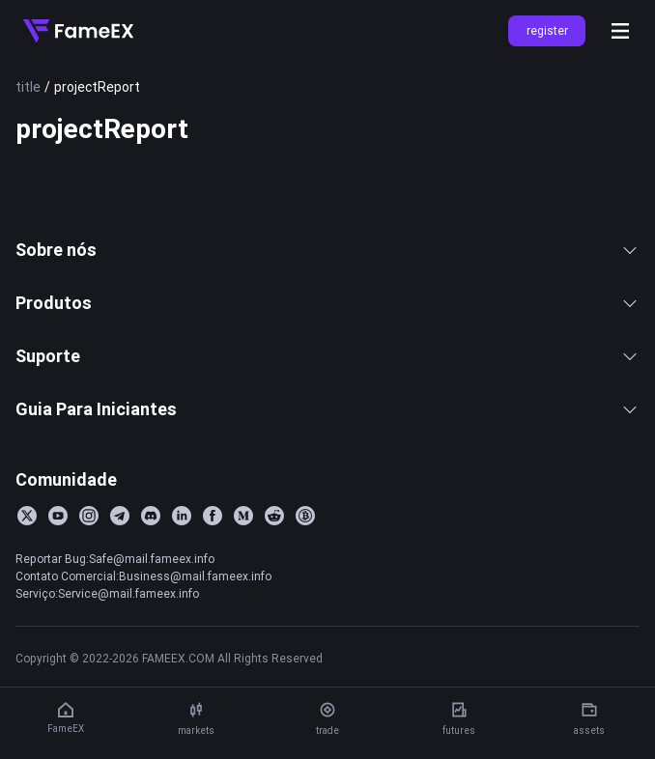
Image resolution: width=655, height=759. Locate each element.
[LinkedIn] (181, 515)
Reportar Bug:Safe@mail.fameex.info (114, 558)
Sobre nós (327, 250)
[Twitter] (27, 515)
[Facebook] (212, 515)
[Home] (78, 30)
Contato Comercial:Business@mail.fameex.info (143, 576)
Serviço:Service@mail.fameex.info (107, 593)
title (28, 87)
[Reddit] (274, 515)
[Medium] (243, 515)
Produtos (327, 303)
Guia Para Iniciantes (327, 409)
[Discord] (150, 515)
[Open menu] (620, 30)
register (547, 30)
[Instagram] (88, 515)
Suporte (327, 356)
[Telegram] (119, 515)
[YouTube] (58, 515)
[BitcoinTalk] (305, 515)
